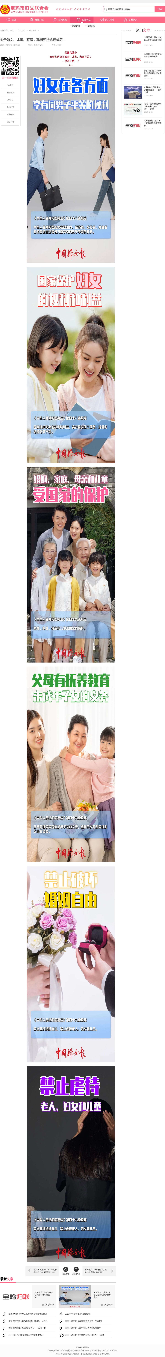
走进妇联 (37, 20)
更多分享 (11, 122)
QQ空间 (10, 85)
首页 (11, 20)
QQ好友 (10, 100)
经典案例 (76, 26)
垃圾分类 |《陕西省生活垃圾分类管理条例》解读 (96, 1271)
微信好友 (11, 107)
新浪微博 (11, 93)
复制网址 (11, 114)
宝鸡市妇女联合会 (82, 1347)
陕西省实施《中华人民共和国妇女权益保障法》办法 (45, 1271)
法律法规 (91, 26)
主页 (12, 30)
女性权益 (83, 20)
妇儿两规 (107, 20)
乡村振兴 (130, 20)
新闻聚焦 (60, 20)
